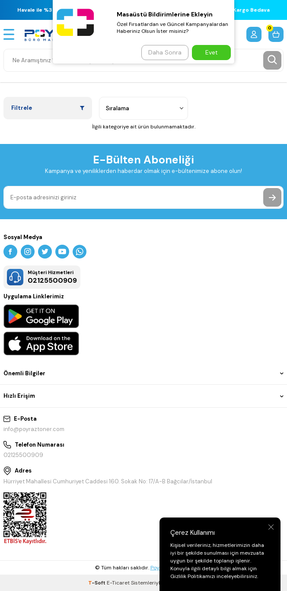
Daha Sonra (165, 52)
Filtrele (47, 108)
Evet (211, 52)
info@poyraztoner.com (33, 429)
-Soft (97, 582)
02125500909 (23, 455)
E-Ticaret (118, 582)
